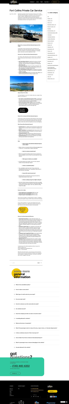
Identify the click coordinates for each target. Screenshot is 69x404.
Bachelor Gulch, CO (52, 24)
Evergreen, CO (51, 49)
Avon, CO (50, 22)
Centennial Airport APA (52, 32)
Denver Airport (51, 40)
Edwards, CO (50, 47)
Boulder (49, 28)
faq (18, 388)
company (32, 1)
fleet (42, 1)
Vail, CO (49, 76)
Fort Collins (20, 56)
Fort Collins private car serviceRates (23, 110)
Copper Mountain (51, 38)
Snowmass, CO (51, 72)
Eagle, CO (50, 45)
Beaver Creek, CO (51, 26)
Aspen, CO (50, 18)
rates (11, 392)
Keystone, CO (50, 61)
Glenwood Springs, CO (52, 55)
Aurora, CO (50, 20)
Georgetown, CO (51, 53)
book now (55, 1)
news (37, 1)
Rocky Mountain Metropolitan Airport (52, 68)
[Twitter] (34, 396)
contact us (12, 395)
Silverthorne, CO (51, 70)
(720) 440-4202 (35, 388)
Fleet (24, 126)
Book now (52, 391)
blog (10, 394)
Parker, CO (50, 63)
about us (11, 388)
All (48, 16)
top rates (46, 1)
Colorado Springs (51, 36)
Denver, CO (50, 43)
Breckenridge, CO (51, 30)
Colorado (49, 34)
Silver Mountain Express (24, 251)
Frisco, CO (50, 51)
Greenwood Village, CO (53, 59)
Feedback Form (36, 391)
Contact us (15, 373)
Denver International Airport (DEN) (25, 102)
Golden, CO (50, 57)
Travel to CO (50, 74)
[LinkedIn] (38, 396)
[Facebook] (31, 396)
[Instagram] (36, 396)
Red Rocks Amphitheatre (53, 65)
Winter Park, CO (51, 78)
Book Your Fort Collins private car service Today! (23, 210)
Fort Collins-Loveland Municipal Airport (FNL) (27, 98)
